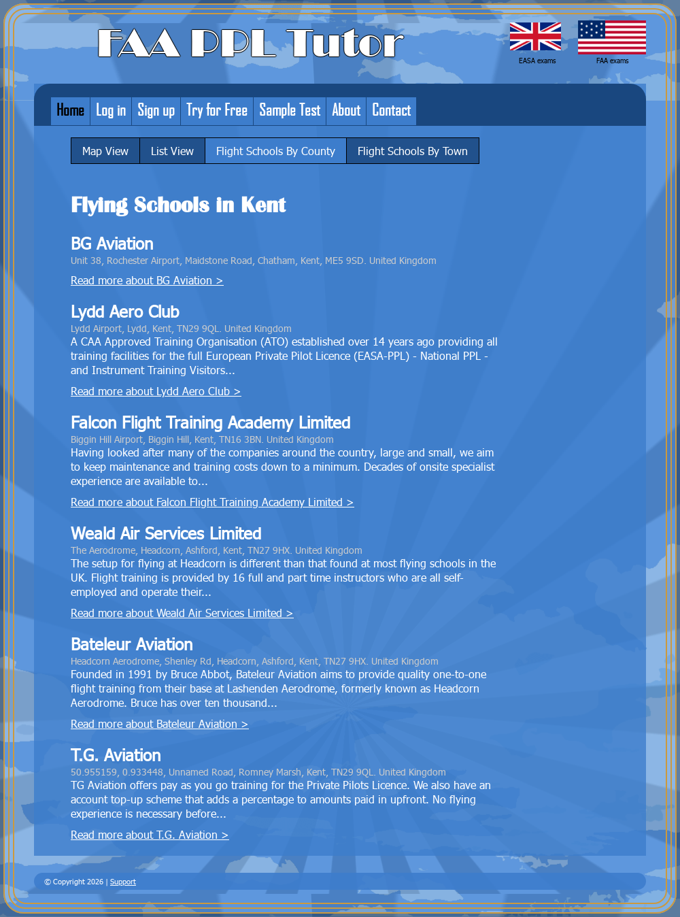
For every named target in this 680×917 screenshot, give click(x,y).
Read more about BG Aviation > (147, 280)
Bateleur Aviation (131, 643)
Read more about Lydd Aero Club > (156, 391)
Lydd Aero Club (125, 311)
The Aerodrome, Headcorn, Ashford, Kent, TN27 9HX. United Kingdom (216, 550)
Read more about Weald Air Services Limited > (182, 612)
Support (123, 881)
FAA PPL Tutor (250, 43)
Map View (105, 151)
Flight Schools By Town (413, 151)
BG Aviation (112, 243)
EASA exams (537, 60)
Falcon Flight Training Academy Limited (210, 422)
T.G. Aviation (115, 754)
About (346, 109)
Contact (391, 109)
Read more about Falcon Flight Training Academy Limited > (212, 502)
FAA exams (612, 60)
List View (172, 151)
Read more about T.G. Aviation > (150, 834)
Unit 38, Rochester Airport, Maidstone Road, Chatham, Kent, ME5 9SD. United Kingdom (254, 260)
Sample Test (289, 109)
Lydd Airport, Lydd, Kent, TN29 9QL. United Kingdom (181, 328)
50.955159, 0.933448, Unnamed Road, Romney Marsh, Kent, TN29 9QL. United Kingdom (258, 771)
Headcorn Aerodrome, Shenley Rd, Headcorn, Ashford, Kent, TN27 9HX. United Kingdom (255, 660)
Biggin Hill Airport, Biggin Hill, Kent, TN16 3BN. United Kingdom (202, 439)
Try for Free (217, 109)
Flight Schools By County (275, 151)
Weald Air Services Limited (166, 533)
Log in (111, 109)
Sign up (156, 109)
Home (70, 109)
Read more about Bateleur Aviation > (160, 723)
